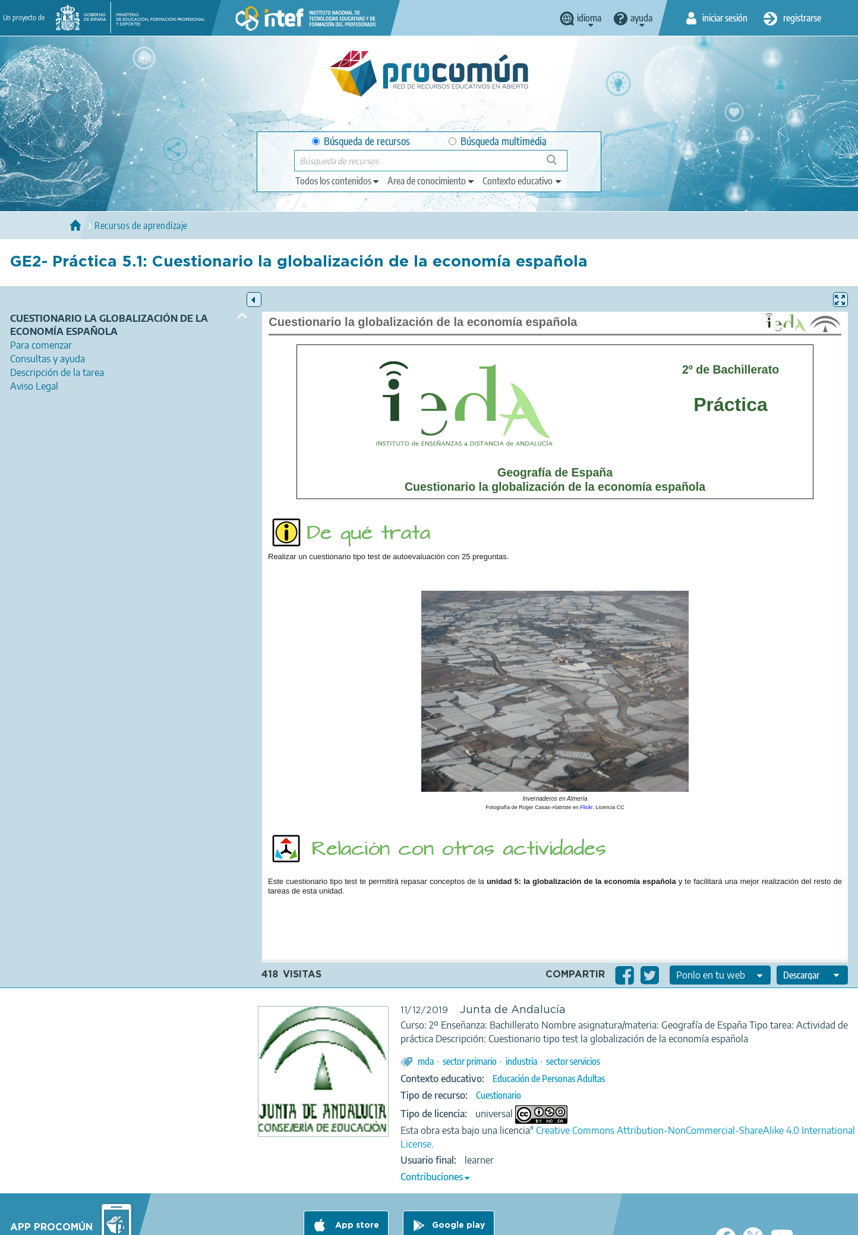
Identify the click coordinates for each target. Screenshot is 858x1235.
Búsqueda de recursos (361, 141)
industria (521, 1061)
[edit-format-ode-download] (812, 975)
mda (426, 1061)
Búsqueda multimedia (498, 141)
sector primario (470, 1061)
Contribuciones (431, 1177)
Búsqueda (558, 164)
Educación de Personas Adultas (549, 1078)
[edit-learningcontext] (522, 181)
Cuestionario (498, 1095)
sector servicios (573, 1061)
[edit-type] (338, 181)
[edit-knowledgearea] (431, 181)
